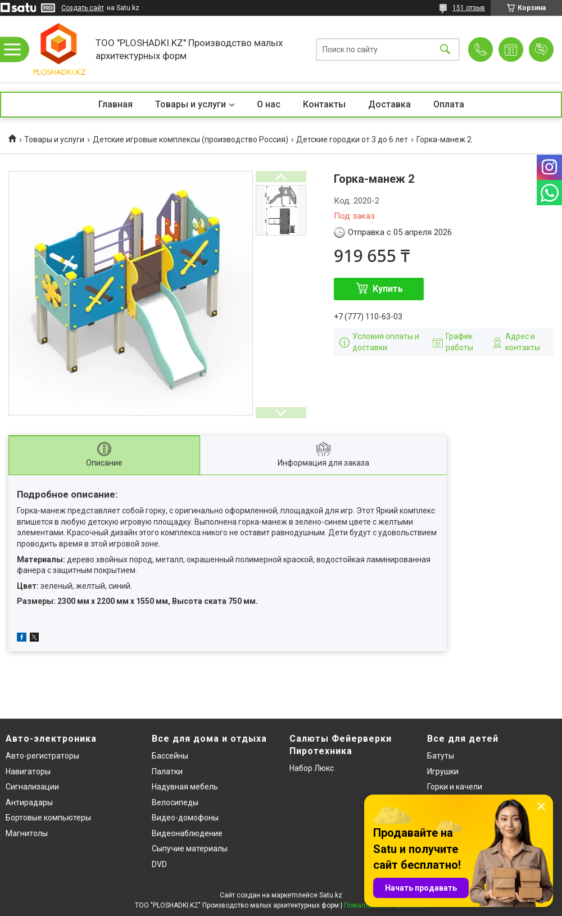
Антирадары (29, 802)
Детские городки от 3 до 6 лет (352, 139)
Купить (388, 288)
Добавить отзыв (541, 49)
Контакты (324, 104)
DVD (159, 864)
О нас (268, 104)
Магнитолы (27, 833)
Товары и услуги (190, 104)
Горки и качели (454, 786)
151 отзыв (468, 8)
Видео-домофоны (185, 817)
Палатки (167, 771)
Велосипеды (175, 802)
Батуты (440, 755)
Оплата (448, 104)
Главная (115, 104)
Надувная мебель (185, 786)
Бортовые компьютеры (48, 817)
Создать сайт (82, 8)
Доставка (389, 104)
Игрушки (443, 771)
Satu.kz (330, 895)
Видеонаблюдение (187, 833)
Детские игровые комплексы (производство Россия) (190, 139)
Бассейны (170, 755)
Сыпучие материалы (190, 848)
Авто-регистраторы (42, 755)
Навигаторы (28, 771)
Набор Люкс (311, 768)
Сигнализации (32, 786)
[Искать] (445, 49)
